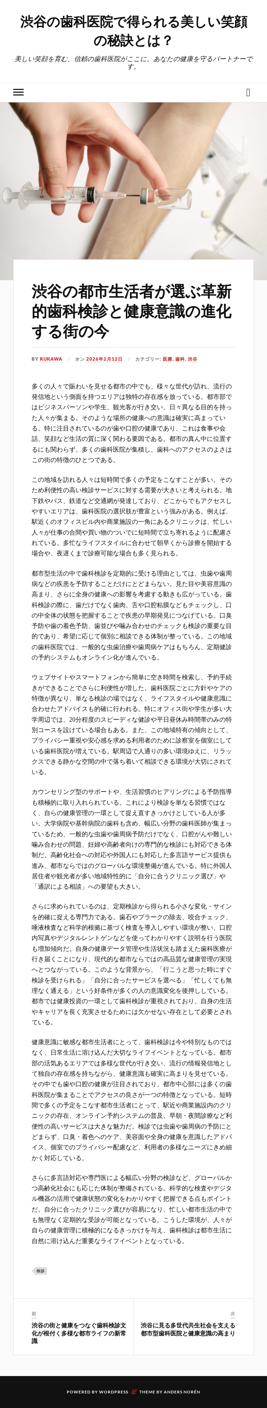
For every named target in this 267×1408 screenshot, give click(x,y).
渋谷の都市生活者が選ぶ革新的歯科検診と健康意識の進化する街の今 (132, 310)
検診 (41, 1270)
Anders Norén (182, 1391)
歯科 (180, 359)
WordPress (113, 1391)
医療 (167, 359)
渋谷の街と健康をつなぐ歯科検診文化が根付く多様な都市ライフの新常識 (79, 1332)
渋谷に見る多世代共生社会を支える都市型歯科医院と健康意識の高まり (188, 1328)
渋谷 (192, 359)
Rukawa (51, 359)
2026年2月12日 (104, 359)
